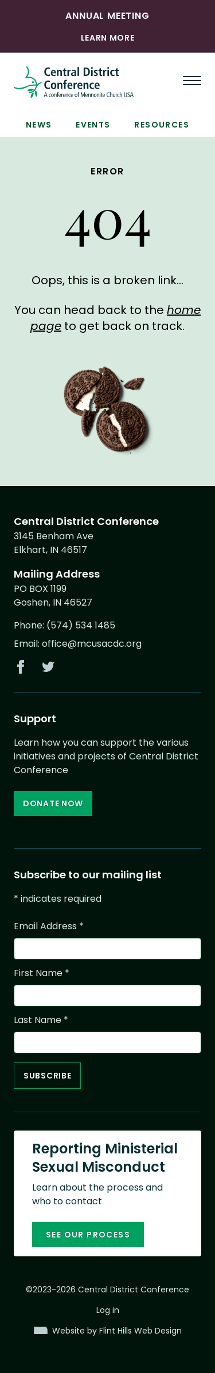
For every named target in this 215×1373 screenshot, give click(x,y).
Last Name (41, 1019)
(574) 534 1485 (80, 625)
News (39, 124)
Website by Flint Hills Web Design (117, 1330)
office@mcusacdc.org (92, 643)
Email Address (49, 926)
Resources (161, 124)
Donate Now (53, 803)
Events (93, 124)
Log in (107, 1310)
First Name (41, 973)
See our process (88, 1234)
